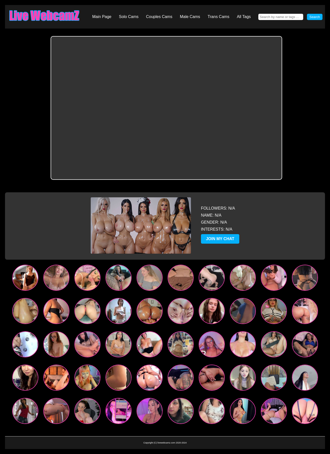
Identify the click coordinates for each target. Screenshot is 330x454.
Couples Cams (159, 17)
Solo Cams (129, 17)
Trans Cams (219, 17)
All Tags (244, 17)
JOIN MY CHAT (220, 239)
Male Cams (190, 17)
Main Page (102, 17)
